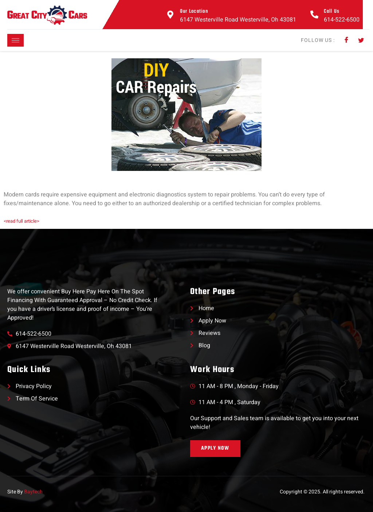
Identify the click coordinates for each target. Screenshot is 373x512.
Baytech (33, 492)
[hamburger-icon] (15, 40)
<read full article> (21, 221)
